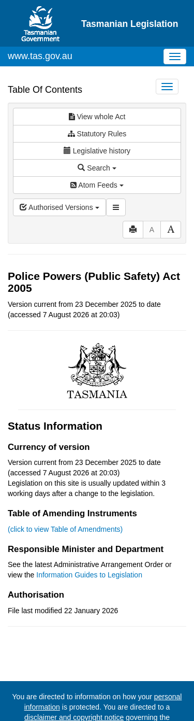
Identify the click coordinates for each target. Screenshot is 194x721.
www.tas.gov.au (40, 56)
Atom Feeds (96, 185)
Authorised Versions (59, 207)
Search (97, 168)
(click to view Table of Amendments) (65, 529)
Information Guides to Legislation (89, 575)
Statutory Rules (97, 134)
